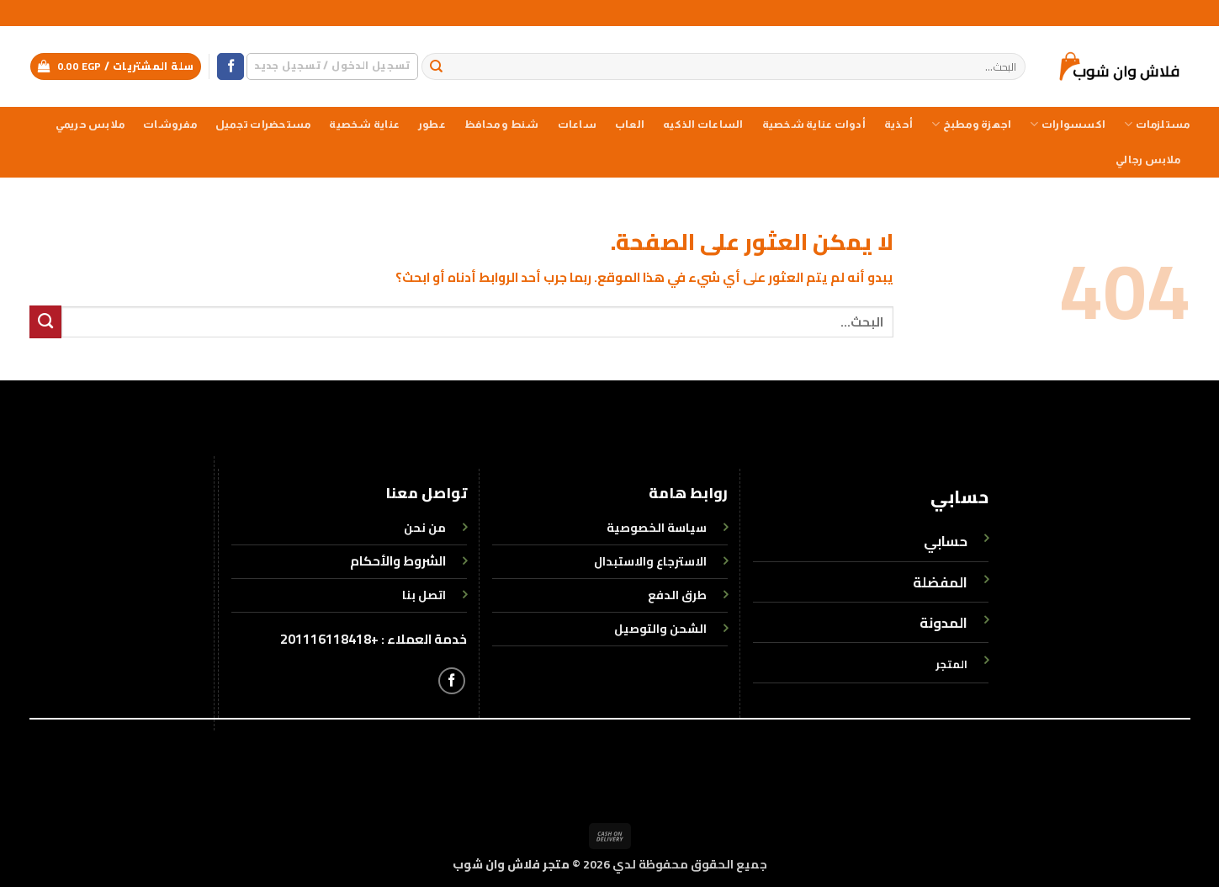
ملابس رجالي (1148, 160)
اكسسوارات (1067, 124)
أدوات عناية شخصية (814, 124)
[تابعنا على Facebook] (230, 67)
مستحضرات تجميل (262, 124)
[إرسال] (436, 67)
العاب (629, 124)
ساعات (577, 124)
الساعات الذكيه (703, 124)
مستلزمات (1157, 124)
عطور (432, 124)
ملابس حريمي (90, 124)
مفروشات (170, 124)
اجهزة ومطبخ (971, 124)
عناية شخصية (364, 124)
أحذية (898, 124)
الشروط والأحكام (398, 561)
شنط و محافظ (501, 124)
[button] (331, 66)
